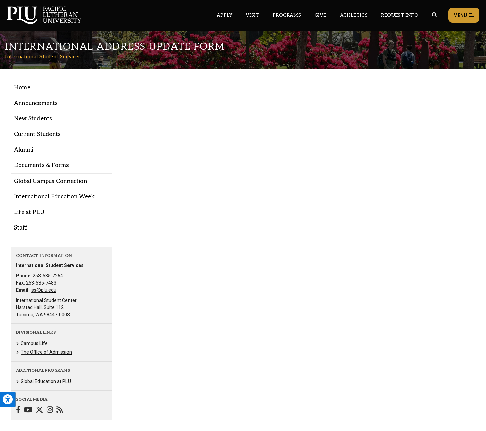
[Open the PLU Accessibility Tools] (8, 399)
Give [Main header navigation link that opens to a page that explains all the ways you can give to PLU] (320, 15)
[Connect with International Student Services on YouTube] (28, 410)
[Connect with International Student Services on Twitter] (39, 410)
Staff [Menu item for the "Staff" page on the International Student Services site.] (20, 227)
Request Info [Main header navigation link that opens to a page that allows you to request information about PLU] (399, 15)
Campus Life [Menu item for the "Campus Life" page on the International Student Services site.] (34, 343)
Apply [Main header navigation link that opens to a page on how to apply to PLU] (224, 15)
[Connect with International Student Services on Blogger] (59, 410)
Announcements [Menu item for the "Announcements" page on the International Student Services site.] (36, 103)
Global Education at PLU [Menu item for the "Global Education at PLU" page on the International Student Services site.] (46, 381)
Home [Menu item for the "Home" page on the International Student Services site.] (22, 87)
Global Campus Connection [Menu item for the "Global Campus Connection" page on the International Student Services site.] (50, 181)
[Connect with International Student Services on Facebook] (18, 410)
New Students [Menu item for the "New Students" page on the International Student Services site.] (33, 118)
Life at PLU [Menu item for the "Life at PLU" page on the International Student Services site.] (29, 212)
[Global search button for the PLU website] (434, 15)
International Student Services (43, 57)
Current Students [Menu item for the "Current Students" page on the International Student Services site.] (37, 134)
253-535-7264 (48, 275)
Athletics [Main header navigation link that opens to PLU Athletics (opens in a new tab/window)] (354, 15)
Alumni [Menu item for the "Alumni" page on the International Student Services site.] (23, 149)
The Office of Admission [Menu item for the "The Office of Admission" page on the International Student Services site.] (46, 352)
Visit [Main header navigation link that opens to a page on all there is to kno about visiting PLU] (252, 15)
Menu (463, 15)
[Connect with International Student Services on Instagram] (50, 410)
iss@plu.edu (43, 290)
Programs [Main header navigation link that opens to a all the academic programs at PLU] (287, 15)
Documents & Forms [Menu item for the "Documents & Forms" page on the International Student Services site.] (41, 165)
